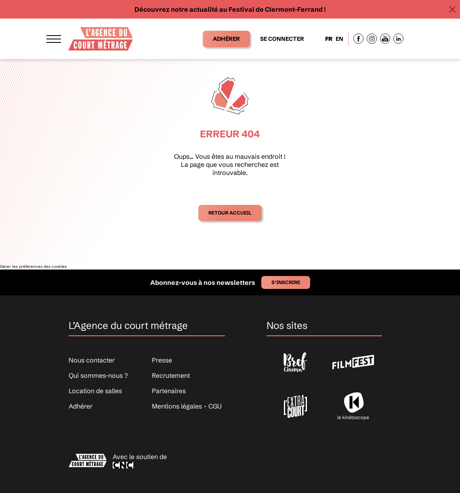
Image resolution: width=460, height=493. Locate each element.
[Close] (452, 9)
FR (328, 38)
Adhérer (226, 38)
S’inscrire (285, 282)
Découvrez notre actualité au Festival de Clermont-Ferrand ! (230, 9)
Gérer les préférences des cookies (33, 266)
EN (339, 38)
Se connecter (282, 38)
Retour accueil (230, 213)
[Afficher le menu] (53, 38)
